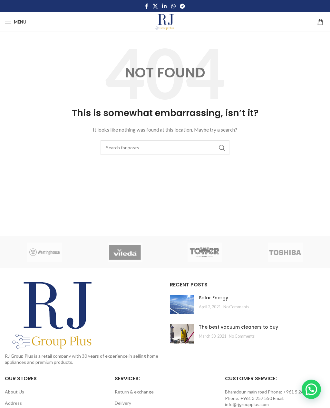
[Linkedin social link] (164, 6)
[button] (311, 389)
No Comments (236, 306)
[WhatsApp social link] (173, 6)
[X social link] (155, 6)
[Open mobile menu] (16, 21)
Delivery (123, 403)
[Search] (165, 147)
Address (13, 403)
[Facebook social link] (146, 6)
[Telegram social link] (182, 6)
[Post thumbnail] (182, 304)
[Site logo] (165, 21)
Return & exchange (134, 391)
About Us (14, 391)
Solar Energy (213, 297)
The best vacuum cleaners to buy (238, 327)
